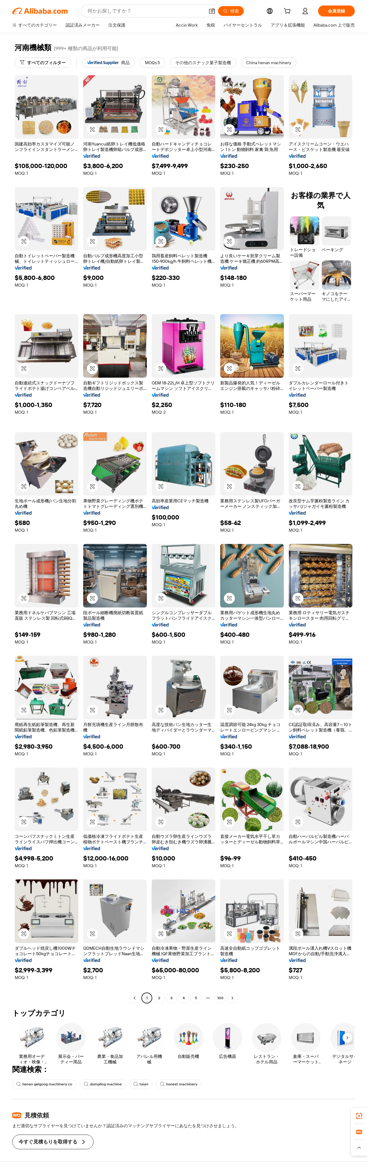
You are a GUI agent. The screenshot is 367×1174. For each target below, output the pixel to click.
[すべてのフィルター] (43, 62)
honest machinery (178, 1084)
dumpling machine (103, 1084)
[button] (212, 11)
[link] (359, 1116)
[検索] (231, 11)
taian (140, 1084)
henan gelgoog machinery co (44, 1084)
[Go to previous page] (134, 997)
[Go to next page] (232, 997)
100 (220, 998)
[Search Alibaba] (145, 11)
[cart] (288, 11)
